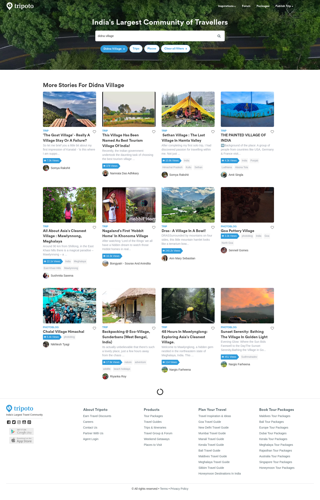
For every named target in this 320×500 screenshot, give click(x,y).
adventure (140, 362)
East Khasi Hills (52, 268)
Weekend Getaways (156, 439)
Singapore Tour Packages (275, 462)
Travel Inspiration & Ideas (214, 416)
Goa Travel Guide (209, 421)
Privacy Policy (179, 488)
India (186, 160)
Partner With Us (93, 433)
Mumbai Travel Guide (212, 433)
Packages (263, 6)
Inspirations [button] (227, 6)
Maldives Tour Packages (274, 416)
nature (128, 362)
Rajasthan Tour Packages (275, 450)
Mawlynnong (71, 268)
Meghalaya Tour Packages (276, 444)
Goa (267, 235)
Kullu (188, 167)
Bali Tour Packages (271, 421)
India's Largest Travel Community (24, 414)
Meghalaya (80, 261)
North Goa (227, 242)
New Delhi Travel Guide (213, 427)
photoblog (247, 235)
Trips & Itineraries (155, 427)
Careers (88, 421)
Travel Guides (153, 421)
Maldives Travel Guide (212, 456)
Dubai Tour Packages (273, 433)
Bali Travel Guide (209, 450)
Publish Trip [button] (284, 6)
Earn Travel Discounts (97, 416)
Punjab (254, 160)
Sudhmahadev (249, 356)
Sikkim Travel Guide (211, 467)
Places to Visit (153, 444)
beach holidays (122, 369)
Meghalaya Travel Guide (214, 462)
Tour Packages (153, 416)
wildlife (107, 369)
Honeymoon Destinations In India (219, 473)
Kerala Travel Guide (211, 444)
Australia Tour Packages (274, 456)
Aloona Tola (241, 167)
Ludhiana (227, 167)
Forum (246, 6)
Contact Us (90, 427)
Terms (164, 488)
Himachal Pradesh (172, 167)
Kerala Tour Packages (273, 439)
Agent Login (91, 439)
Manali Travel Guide (211, 439)
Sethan (198, 167)
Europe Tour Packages (273, 427)
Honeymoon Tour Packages (277, 467)
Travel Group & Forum (158, 433)
